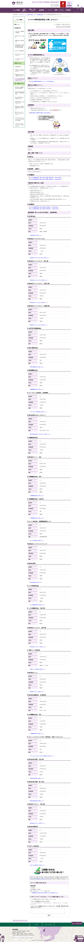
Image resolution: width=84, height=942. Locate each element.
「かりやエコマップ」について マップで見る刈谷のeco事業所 (19, 119)
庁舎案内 (23, 937)
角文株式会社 (36, 235)
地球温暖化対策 (40, 14)
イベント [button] (50, 10)
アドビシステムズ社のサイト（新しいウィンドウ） (40, 878)
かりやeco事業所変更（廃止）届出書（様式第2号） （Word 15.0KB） (45, 208)
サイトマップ (35, 2)
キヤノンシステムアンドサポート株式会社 (42, 755)
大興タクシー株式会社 (38, 669)
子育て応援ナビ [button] (24, 10)
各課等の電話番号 (29, 937)
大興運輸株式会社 (37, 495)
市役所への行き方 (16, 937)
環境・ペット (33, 14)
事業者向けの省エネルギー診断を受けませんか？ (19, 75)
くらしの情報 (27, 14)
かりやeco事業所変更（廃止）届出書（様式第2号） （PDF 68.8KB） (45, 207)
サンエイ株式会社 (37, 540)
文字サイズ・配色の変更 (44, 2)
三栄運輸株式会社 (37, 733)
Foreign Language (54, 2)
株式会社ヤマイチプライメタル (40, 257)
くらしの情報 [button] (16, 10)
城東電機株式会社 (37, 389)
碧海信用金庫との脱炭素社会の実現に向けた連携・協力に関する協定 (19, 46)
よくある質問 (55, 5)
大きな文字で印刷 (65, 26)
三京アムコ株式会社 (37, 865)
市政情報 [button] (68, 10)
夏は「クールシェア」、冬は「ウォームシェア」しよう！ (19, 113)
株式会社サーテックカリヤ (39, 280)
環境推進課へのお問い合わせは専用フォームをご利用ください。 (45, 892)
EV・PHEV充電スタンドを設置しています (19, 98)
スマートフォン (24, 920)
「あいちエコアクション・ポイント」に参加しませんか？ (19, 124)
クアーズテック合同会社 (38, 411)
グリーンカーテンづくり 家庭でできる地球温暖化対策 (20, 92)
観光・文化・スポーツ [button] (33, 10)
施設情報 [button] (41, 10)
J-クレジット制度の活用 (19, 50)
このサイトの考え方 (48, 924)
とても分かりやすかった (37, 902)
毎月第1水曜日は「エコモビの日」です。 (19, 102)
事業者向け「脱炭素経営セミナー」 (19, 70)
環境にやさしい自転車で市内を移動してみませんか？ (19, 107)
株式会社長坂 (36, 582)
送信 (49, 915)
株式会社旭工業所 (37, 778)
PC (17, 920)
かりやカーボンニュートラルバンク (19, 55)
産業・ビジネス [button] (59, 10)
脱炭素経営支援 (18, 66)
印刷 (57, 26)
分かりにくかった (57, 902)
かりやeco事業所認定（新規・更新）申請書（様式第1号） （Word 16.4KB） (46, 179)
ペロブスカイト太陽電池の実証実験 (19, 32)
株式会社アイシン (37, 691)
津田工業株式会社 (37, 366)
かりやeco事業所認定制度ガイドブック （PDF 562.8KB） (42, 81)
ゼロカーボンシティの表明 (19, 36)
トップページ (21, 14)
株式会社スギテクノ (37, 823)
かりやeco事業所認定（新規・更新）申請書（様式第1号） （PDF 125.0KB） (46, 177)
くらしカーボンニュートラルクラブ (19, 59)
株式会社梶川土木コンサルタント (40, 434)
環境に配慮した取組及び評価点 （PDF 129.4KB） (41, 112)
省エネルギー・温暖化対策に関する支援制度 (19, 88)
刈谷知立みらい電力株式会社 (19, 41)
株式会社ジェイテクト (38, 646)
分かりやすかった (47, 902)
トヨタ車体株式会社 (37, 604)
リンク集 (36, 924)
